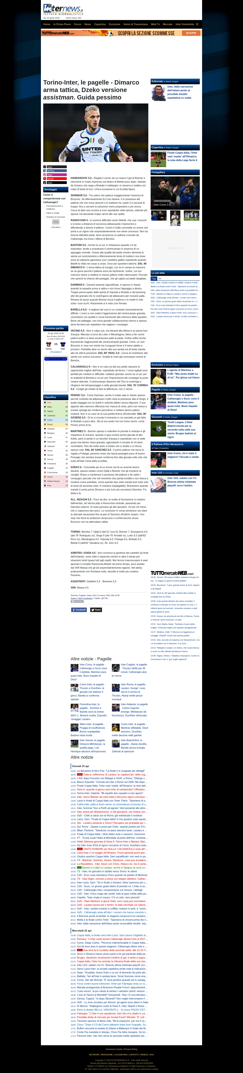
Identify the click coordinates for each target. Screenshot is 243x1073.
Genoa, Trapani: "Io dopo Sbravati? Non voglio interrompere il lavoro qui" (117, 998)
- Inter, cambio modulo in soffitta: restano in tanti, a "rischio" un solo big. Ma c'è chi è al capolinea (133, 908)
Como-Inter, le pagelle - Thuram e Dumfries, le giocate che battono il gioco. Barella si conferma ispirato (88, 692)
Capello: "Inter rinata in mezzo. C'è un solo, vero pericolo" (108, 897)
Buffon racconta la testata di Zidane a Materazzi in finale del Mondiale (115, 1028)
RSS (152, 1054)
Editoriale (157, 81)
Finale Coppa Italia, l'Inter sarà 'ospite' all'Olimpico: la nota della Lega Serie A (119, 785)
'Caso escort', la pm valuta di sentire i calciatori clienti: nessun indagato (116, 991)
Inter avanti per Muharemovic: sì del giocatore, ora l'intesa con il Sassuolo (117, 811)
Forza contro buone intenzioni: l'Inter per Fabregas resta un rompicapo (115, 983)
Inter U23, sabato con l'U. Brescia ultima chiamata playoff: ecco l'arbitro (116, 965)
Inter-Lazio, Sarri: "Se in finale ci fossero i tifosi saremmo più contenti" (115, 882)
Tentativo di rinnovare (55, 217)
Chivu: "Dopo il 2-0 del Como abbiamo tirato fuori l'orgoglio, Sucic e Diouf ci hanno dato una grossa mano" (135, 1024)
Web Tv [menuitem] (155, 24)
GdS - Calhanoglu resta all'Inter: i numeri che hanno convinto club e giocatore (185, 297)
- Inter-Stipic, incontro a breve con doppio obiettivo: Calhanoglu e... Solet (119, 879)
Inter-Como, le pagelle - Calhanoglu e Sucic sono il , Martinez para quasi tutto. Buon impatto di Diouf (89, 672)
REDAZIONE (107, 1054)
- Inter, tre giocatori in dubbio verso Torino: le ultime (107, 871)
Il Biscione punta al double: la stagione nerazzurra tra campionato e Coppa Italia (121, 916)
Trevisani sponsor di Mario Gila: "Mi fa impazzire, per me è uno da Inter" (116, 1021)
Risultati (55, 227)
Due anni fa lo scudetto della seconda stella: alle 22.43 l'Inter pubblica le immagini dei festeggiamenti (135, 950)
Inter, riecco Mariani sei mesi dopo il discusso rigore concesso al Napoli (116, 797)
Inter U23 (157, 472)
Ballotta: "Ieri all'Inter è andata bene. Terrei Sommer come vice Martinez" (117, 976)
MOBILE (144, 1054)
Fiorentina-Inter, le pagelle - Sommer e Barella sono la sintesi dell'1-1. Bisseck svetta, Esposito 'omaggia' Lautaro (89, 712)
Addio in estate (53, 213)
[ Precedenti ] (56, 352)
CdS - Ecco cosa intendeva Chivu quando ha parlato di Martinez (179, 305)
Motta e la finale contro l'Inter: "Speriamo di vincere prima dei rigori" (114, 919)
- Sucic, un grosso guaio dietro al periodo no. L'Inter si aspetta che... (117, 886)
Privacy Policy (130, 1049)
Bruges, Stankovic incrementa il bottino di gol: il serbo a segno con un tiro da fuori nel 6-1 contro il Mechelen (136, 957)
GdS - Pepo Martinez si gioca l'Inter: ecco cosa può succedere (178, 313)
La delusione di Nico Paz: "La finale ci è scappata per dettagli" (111, 771)
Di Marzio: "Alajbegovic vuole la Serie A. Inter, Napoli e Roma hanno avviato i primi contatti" (127, 1006)
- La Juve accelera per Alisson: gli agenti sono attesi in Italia (112, 1002)
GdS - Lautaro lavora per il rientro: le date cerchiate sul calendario (179, 316)
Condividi (79, 609)
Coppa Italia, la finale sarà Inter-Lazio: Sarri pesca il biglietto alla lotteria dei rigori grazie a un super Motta (135, 935)
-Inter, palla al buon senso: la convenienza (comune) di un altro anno (118, 804)
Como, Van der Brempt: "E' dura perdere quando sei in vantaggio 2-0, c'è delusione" (123, 980)
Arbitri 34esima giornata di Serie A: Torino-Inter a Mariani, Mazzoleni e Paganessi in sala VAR (128, 841)
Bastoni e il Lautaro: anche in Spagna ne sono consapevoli (116, 867)
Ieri (160, 278)
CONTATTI (134, 1054)
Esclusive (157, 365)
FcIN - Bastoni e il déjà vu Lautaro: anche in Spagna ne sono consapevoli (183, 294)
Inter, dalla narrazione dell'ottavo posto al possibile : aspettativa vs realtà (120, 923)
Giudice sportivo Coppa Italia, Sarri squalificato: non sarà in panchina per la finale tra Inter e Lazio (130, 856)
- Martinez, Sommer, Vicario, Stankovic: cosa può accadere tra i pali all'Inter (120, 860)
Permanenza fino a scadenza (54, 207)
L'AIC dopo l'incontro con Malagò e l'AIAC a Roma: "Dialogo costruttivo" (116, 778)
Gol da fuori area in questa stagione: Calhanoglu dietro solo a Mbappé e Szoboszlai (123, 946)
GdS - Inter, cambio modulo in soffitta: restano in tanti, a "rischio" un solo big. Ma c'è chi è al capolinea (195, 282)
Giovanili (157, 417)
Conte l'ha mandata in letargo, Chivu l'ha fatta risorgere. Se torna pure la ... (124, 1032)
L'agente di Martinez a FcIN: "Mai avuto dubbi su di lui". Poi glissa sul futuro (183, 374)
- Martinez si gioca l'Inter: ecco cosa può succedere (111, 901)
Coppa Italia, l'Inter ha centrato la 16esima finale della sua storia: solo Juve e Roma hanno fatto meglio (133, 961)
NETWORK (94, 1054)
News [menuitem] (87, 24)
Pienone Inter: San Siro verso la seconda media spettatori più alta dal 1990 (118, 1036)
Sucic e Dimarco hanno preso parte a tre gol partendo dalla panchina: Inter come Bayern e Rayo (130, 954)
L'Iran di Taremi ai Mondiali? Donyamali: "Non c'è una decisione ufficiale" (117, 995)
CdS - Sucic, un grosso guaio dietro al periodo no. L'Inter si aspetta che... (183, 301)
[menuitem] (197, 24)
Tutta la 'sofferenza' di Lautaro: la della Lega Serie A (116, 774)
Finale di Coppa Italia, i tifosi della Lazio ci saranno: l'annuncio (111, 834)
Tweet (96, 609)
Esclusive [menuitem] (114, 24)
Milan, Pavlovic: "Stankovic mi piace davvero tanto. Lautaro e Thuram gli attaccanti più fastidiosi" (130, 830)
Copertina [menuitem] (100, 24)
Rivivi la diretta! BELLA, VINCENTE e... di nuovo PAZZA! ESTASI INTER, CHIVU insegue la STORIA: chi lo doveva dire (143, 1009)
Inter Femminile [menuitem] (185, 24)
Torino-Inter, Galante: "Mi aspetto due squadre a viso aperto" (110, 793)
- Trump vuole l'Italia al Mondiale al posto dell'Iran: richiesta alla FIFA (116, 838)
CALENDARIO (120, 1054)
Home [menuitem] (46, 24)
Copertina (157, 147)
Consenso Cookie (114, 1049)
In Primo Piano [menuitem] (62, 24)
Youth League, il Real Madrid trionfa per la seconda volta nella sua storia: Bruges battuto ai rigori (181, 429)
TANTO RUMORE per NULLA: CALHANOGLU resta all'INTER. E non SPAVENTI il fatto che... (131, 849)
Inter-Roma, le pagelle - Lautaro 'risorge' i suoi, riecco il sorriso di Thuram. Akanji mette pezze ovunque (129, 692)
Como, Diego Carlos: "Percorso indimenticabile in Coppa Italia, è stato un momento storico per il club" (133, 942)
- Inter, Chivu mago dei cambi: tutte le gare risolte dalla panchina (115, 893)
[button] (55, 222)
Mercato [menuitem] (167, 24)
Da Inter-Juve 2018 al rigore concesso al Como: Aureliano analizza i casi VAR (119, 845)
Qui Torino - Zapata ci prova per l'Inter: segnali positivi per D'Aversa (114, 826)
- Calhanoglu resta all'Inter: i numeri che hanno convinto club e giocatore (119, 912)
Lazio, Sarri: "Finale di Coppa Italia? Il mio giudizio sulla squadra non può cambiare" (123, 819)
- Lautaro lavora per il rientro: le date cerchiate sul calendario (113, 905)
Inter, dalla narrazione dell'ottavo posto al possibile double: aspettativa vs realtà (185, 290)
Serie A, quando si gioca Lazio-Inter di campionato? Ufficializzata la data (116, 789)
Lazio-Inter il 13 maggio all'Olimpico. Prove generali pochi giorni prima (115, 852)
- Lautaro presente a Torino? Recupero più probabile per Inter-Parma (117, 823)
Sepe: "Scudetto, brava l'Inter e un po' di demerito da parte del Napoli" (115, 972)
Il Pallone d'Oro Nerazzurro (167, 444)
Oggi (154, 278)
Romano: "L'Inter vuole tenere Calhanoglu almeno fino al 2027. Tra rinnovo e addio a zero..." (128, 939)
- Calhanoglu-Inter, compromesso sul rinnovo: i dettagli (109, 890)
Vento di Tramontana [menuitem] (136, 24)
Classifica (50, 397)
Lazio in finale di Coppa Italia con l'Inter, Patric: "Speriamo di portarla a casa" (119, 800)
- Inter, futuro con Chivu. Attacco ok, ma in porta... (112, 864)
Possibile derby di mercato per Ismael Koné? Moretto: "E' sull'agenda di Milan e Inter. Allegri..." (129, 1017)
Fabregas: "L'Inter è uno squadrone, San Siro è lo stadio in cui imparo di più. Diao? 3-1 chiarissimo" (131, 1013)
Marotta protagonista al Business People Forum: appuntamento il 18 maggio (119, 987)
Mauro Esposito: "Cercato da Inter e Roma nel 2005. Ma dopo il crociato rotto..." (121, 782)
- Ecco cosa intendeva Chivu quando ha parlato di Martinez (112, 875)
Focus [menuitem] (77, 24)
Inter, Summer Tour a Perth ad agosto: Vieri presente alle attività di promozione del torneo (126, 808)
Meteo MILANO (55, 359)
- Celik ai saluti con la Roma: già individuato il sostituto (109, 815)
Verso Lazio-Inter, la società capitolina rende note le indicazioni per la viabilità (119, 968)
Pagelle (82, 595)
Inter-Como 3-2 (162, 204)
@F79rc (104, 598)
